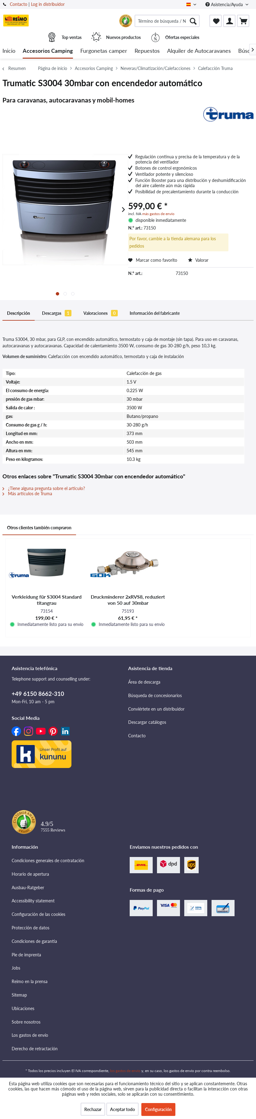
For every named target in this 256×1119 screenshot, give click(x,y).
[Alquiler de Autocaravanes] (199, 51)
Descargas (56, 313)
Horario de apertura (30, 874)
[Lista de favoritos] (215, 21)
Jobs (16, 967)
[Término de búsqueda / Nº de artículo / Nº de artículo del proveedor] (167, 21)
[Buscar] (193, 21)
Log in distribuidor (48, 4)
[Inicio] (8, 51)
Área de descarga (144, 682)
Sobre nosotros (26, 1021)
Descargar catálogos (147, 722)
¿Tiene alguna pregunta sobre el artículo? (43, 488)
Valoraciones (100, 313)
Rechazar (92, 1109)
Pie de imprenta (26, 954)
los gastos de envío (125, 1070)
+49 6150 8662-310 (38, 693)
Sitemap (19, 994)
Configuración (158, 1109)
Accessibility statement (33, 900)
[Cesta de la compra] (243, 21)
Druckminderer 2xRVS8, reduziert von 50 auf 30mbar (128, 600)
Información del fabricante (155, 313)
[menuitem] (167, 21)
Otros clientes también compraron (39, 527)
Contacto (18, 4)
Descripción (18, 313)
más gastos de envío (158, 213)
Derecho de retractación (35, 1048)
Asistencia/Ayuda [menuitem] (224, 4)
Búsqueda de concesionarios (155, 695)
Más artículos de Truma (27, 493)
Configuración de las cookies (38, 914)
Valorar (198, 260)
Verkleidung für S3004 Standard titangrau (47, 600)
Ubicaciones (23, 1008)
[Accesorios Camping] (48, 51)
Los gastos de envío (30, 1035)
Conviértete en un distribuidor (156, 709)
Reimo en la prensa (30, 981)
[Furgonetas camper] (103, 51)
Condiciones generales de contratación (48, 860)
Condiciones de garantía (34, 941)
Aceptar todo (122, 1109)
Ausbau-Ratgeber (28, 887)
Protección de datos (30, 927)
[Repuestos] (147, 51)
